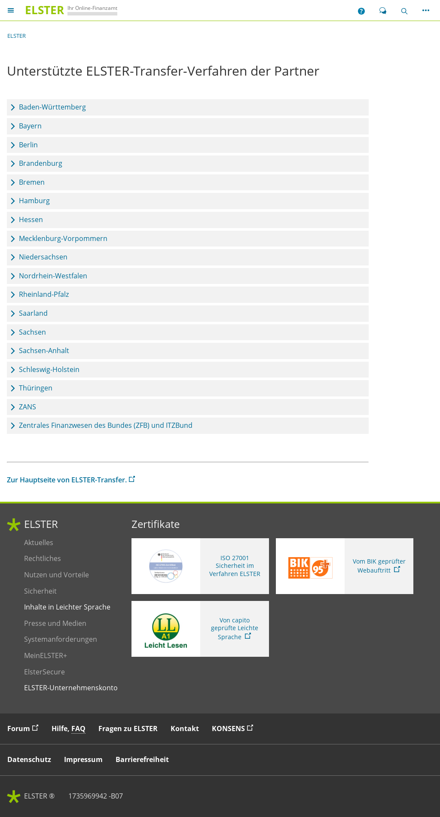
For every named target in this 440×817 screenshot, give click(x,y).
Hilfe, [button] (69, 729)
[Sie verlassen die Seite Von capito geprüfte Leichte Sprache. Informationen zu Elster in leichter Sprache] (200, 629)
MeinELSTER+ (47, 655)
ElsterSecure (47, 672)
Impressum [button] (83, 759)
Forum (25, 728)
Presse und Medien (55, 623)
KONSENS (234, 728)
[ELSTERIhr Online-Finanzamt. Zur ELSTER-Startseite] (69, 10)
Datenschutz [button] (29, 759)
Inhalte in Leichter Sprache (67, 607)
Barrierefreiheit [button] (142, 759)
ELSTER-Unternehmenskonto (71, 687)
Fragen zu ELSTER (128, 728)
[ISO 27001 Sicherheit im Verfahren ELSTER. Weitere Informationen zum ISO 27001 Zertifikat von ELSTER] (200, 566)
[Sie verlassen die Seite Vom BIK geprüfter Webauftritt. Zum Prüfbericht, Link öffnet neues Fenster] (344, 566)
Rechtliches (47, 558)
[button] (361, 10)
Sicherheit (47, 591)
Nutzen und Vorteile (56, 574)
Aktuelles (47, 542)
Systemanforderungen (60, 639)
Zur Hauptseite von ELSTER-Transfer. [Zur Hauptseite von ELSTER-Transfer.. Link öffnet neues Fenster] (67, 480)
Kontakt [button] (185, 728)
